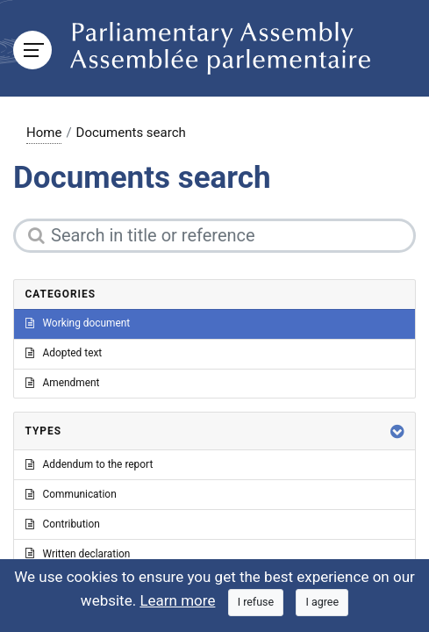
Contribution (62, 524)
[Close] (256, 602)
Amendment (62, 383)
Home (43, 132)
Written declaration (78, 554)
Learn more (177, 600)
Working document (78, 323)
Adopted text (64, 353)
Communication (71, 494)
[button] (397, 431)
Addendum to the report (89, 464)
